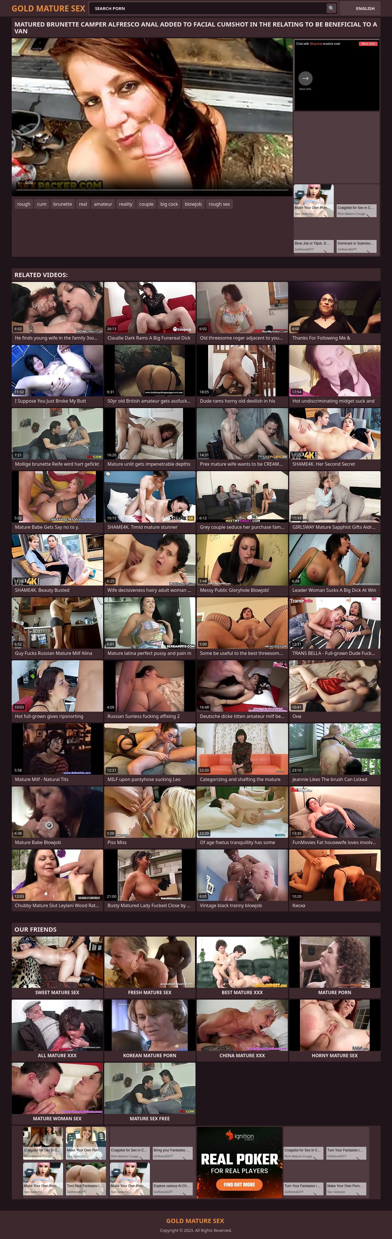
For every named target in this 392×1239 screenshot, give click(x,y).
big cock (169, 204)
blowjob (193, 204)
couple (146, 204)
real (83, 204)
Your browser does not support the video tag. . (152, 117)
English (365, 8)
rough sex (219, 204)
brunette (62, 204)
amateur (103, 204)
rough (24, 204)
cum (42, 204)
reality (125, 204)
